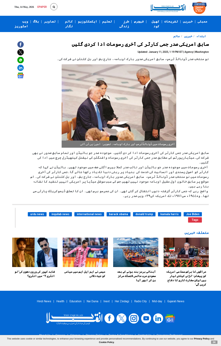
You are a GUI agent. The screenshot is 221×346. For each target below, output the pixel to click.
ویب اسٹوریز (21, 24)
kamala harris (169, 214)
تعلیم (107, 21)
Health (60, 301)
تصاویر (50, 21)
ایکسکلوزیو (87, 21)
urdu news (37, 214)
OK (214, 342)
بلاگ (36, 21)
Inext (106, 301)
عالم (176, 36)
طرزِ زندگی (124, 24)
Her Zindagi (122, 301)
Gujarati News (175, 301)
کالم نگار (69, 24)
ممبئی (202, 21)
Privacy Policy (202, 338)
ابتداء (201, 36)
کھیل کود (155, 24)
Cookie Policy (106, 342)
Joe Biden (192, 214)
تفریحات (171, 21)
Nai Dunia (92, 301)
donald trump (144, 214)
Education (75, 301)
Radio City (140, 301)
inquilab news (60, 214)
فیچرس (139, 21)
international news (89, 214)
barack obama (118, 214)
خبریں (188, 21)
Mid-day (157, 301)
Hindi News (44, 301)
